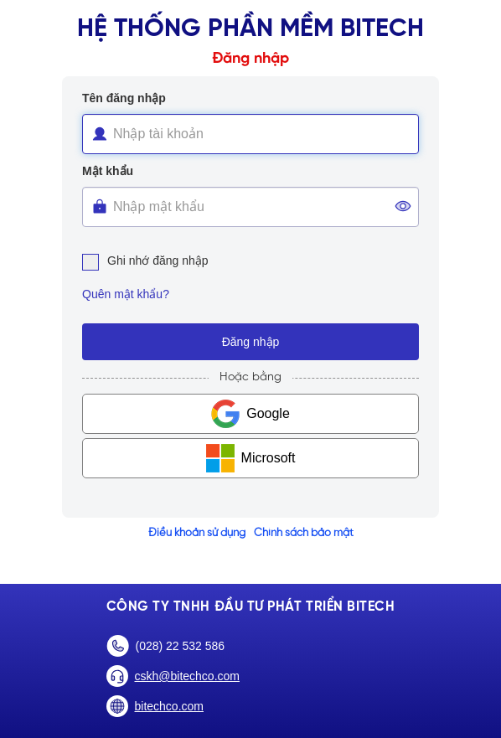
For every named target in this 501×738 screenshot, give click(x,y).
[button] (403, 201)
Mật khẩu (107, 171)
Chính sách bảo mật (304, 533)
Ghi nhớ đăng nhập (145, 260)
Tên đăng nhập (124, 98)
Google (268, 413)
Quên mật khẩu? (125, 294)
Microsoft (268, 458)
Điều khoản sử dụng (196, 533)
